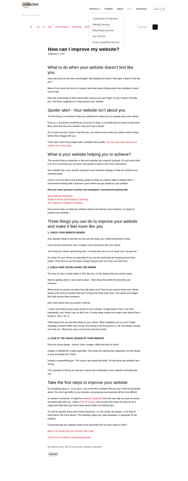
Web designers (62, 27)
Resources (141, 9)
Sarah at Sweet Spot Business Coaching (68, 199)
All (38, 27)
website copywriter (93, 398)
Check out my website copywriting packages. (70, 437)
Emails (99, 27)
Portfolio (108, 9)
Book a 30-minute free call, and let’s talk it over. (71, 431)
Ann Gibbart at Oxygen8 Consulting (65, 203)
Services (94, 9)
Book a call (160, 9)
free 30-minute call (89, 402)
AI (43, 27)
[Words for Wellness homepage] (35, 9)
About (120, 9)
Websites (89, 27)
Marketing (77, 27)
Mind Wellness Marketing (60, 196)
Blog (129, 9)
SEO (50, 27)
